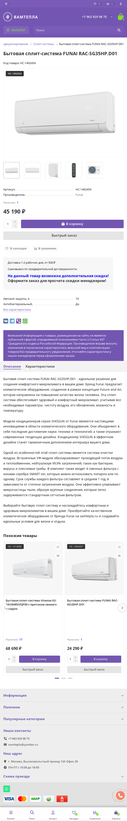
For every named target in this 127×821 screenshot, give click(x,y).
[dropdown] (6, 3)
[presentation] (5, 608)
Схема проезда (63, 776)
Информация (63, 695)
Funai (79, 195)
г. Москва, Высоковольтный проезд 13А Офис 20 (43, 761)
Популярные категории (63, 719)
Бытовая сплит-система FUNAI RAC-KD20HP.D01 (92, 602)
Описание (12, 366)
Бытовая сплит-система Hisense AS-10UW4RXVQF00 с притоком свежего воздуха (31, 604)
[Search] (78, 30)
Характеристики (40, 366)
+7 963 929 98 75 (94, 17)
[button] (57, 678)
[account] (121, 3)
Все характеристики (17, 310)
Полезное (63, 707)
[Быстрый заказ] (63, 235)
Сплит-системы (43, 44)
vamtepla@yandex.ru (23, 745)
